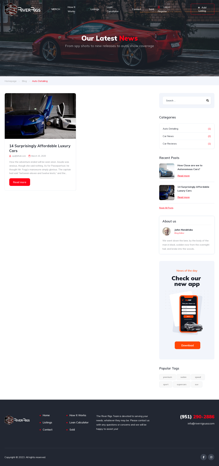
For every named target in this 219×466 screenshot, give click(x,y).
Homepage (11, 81)
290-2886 (197, 417)
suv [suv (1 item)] (196, 384)
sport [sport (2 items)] (165, 384)
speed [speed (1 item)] (198, 377)
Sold (151, 9)
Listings (94, 9)
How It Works (71, 9)
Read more (19, 182)
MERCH (56, 9)
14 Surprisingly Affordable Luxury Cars (39, 148)
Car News (168, 136)
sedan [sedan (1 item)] (183, 377)
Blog (24, 81)
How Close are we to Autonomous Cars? (189, 167)
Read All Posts (166, 207)
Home (46, 415)
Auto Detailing (170, 128)
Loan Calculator (113, 9)
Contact (136, 9)
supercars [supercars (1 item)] (181, 384)
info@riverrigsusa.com (201, 423)
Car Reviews (170, 143)
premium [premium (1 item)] (167, 377)
